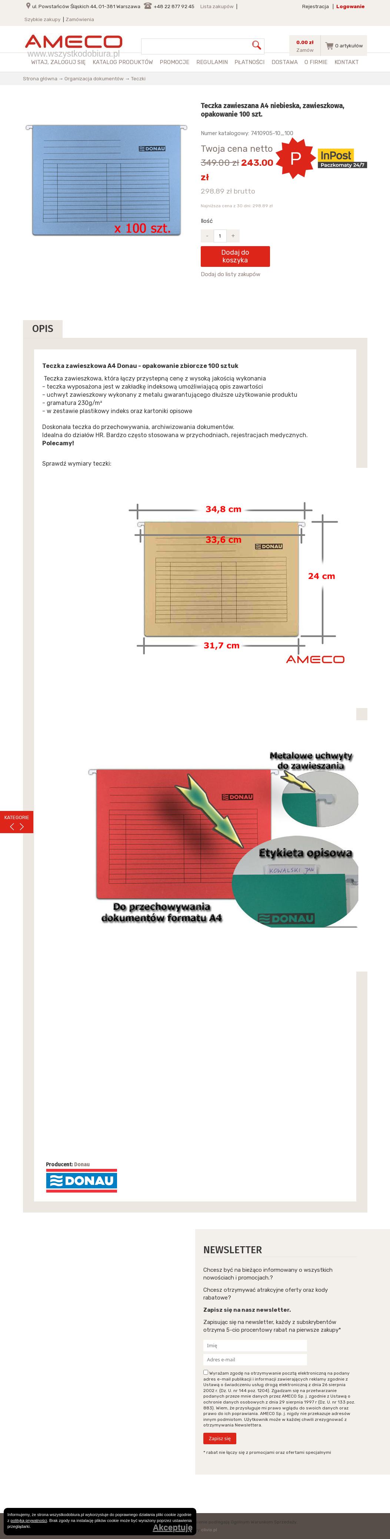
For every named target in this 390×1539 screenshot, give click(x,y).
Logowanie (350, 6)
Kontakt (346, 62)
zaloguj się (68, 62)
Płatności (249, 62)
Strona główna (40, 78)
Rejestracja (315, 6)
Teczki (138, 78)
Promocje (174, 62)
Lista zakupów (217, 6)
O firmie (315, 62)
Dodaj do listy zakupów (230, 274)
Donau (82, 1164)
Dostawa (284, 62)
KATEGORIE (16, 817)
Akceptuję (173, 1527)
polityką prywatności (29, 1520)
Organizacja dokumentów (94, 78)
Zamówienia (80, 19)
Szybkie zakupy (42, 19)
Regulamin (212, 62)
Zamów (305, 50)
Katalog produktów (123, 62)
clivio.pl (209, 1529)
